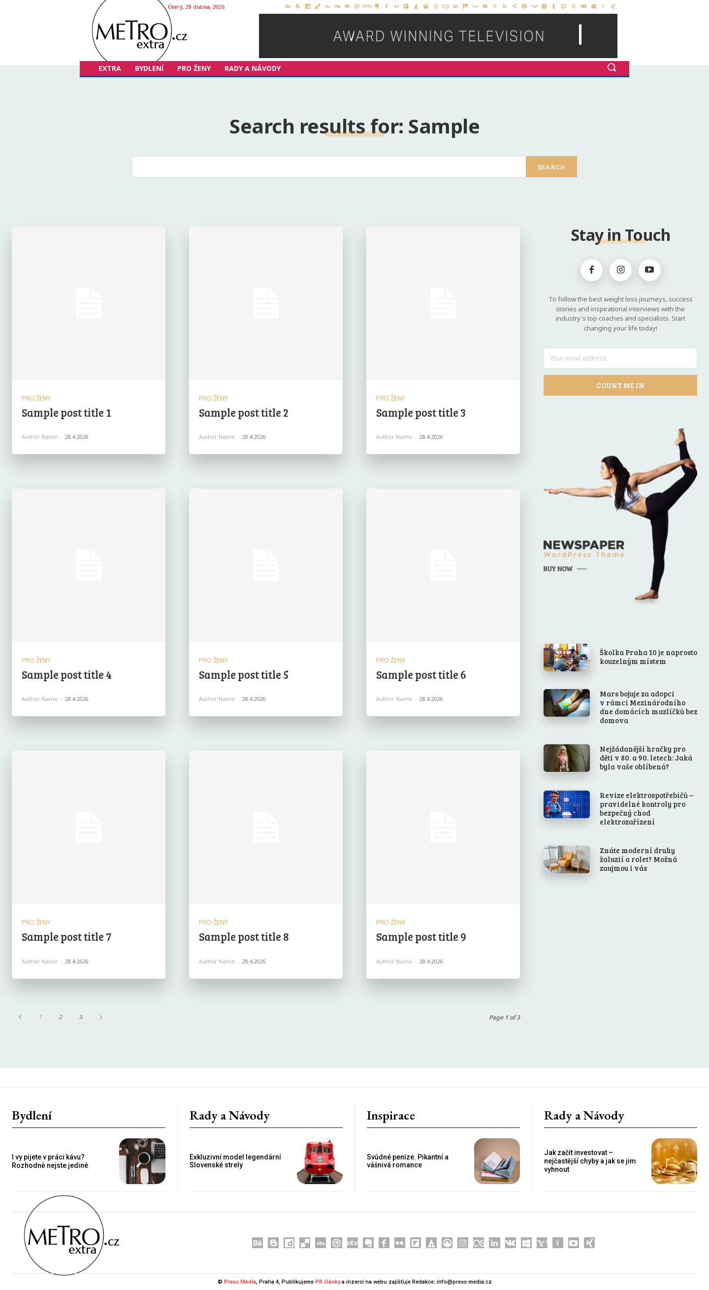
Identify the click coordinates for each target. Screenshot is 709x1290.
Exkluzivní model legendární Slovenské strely (235, 1161)
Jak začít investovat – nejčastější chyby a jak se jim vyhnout (590, 1161)
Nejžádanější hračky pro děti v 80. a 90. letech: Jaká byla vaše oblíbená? (646, 757)
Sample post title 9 (421, 936)
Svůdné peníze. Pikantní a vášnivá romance (408, 1161)
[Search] (551, 166)
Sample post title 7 (66, 936)
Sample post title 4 (67, 674)
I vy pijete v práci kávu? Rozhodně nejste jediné (50, 1161)
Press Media (240, 1282)
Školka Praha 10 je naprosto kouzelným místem (648, 656)
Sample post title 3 (421, 412)
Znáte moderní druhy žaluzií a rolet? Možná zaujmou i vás (638, 859)
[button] (611, 67)
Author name (40, 436)
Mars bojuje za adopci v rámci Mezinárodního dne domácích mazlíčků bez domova (648, 707)
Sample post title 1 (66, 412)
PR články (327, 1282)
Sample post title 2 (244, 412)
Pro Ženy (36, 398)
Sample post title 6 (421, 674)
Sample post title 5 (244, 674)
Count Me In (620, 385)
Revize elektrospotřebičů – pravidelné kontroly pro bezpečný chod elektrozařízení (646, 808)
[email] (620, 358)
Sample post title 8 (244, 936)
